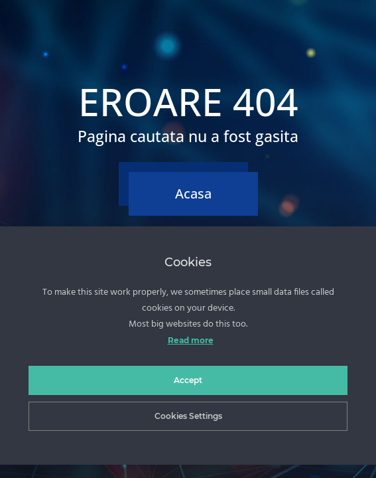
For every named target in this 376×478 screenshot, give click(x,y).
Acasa (193, 193)
